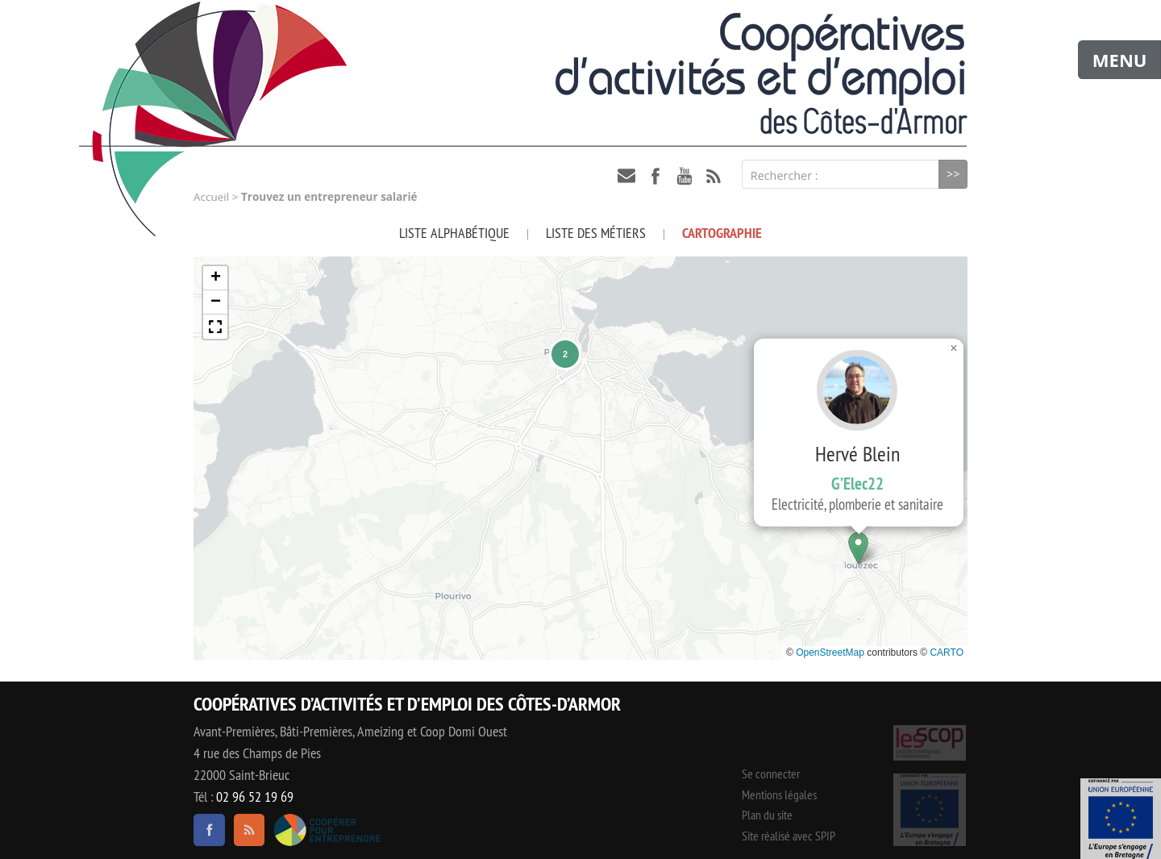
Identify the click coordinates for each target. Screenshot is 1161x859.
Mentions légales (779, 794)
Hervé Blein (857, 408)
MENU (1119, 60)
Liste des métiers (596, 232)
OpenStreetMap (830, 652)
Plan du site (767, 815)
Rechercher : (784, 175)
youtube (684, 176)
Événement (1120, 818)
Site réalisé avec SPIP (788, 836)
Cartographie (722, 232)
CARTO (946, 652)
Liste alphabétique (454, 232)
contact (626, 176)
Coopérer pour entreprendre (327, 830)
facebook (655, 176)
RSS (713, 176)
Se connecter (771, 773)
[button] (858, 548)
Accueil (211, 197)
